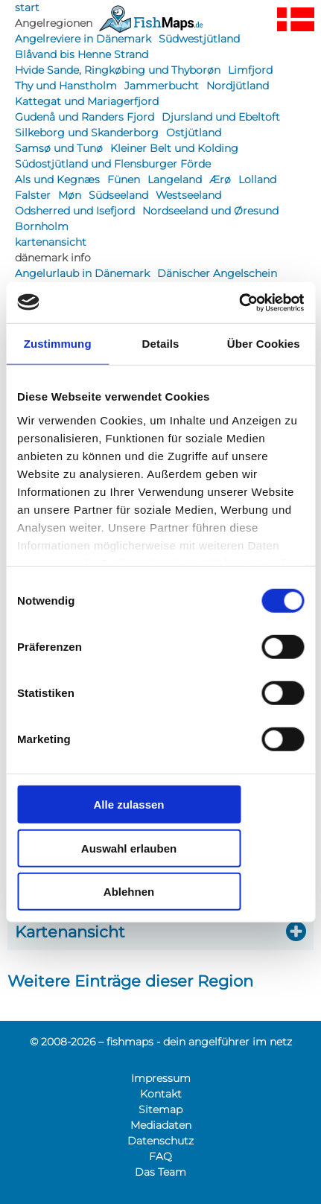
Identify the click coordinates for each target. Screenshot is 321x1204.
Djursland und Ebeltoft (221, 117)
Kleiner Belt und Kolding (174, 148)
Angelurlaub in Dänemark (82, 273)
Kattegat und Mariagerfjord (87, 101)
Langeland (174, 179)
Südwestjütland (199, 38)
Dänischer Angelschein (217, 273)
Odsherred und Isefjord (75, 210)
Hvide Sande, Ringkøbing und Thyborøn (117, 70)
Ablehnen (129, 891)
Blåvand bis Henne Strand (81, 54)
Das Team (160, 1172)
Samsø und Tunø (59, 148)
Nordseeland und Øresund (210, 210)
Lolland (257, 179)
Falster (33, 195)
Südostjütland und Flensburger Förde (113, 164)
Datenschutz (160, 1140)
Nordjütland (237, 85)
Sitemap (160, 1109)
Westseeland (188, 195)
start (27, 7)
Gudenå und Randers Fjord (84, 117)
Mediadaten (160, 1125)
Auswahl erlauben (129, 847)
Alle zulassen (128, 804)
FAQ (160, 1156)
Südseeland (118, 195)
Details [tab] (160, 343)
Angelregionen (53, 23)
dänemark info (53, 257)
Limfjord (250, 70)
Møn (69, 195)
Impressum (161, 1078)
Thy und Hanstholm (66, 85)
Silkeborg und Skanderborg (87, 132)
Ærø (220, 179)
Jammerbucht (161, 85)
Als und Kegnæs (57, 179)
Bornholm (42, 226)
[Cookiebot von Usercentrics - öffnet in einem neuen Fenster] (239, 302)
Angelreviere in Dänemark (83, 38)
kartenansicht (50, 242)
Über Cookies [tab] (263, 343)
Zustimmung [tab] (58, 343)
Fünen (123, 179)
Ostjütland (193, 132)
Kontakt (161, 1094)
